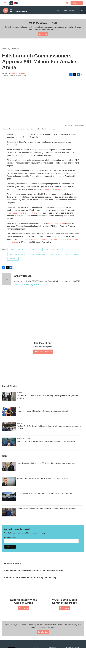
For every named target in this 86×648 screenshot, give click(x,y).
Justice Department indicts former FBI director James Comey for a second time (46, 463)
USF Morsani (56, 254)
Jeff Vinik (13, 258)
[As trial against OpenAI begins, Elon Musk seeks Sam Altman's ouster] (9, 481)
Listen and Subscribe (43, 351)
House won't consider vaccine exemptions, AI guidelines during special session (46, 441)
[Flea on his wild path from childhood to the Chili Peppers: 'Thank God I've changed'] (9, 512)
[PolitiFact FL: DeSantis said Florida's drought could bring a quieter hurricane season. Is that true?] (9, 426)
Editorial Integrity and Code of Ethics (23, 601)
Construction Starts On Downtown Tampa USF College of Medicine (33, 570)
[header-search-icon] (67, 3)
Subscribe (43, 34)
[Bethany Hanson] (6, 279)
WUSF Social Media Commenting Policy (64, 601)
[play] (5, 10)
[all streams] (83, 10)
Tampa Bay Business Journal (54, 189)
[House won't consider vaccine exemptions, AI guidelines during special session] (9, 442)
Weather (19, 423)
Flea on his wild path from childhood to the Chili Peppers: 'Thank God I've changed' (47, 509)
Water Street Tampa (56, 223)
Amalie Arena (35, 249)
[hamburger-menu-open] (5, 3)
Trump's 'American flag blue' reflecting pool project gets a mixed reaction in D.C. (46, 493)
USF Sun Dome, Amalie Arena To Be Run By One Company (30, 578)
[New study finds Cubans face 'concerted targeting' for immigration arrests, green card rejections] (9, 396)
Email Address (10, 537)
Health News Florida (24, 438)
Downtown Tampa (72, 254)
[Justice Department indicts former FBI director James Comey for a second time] (9, 466)
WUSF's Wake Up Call (43, 23)
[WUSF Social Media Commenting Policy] (64, 591)
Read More (23, 608)
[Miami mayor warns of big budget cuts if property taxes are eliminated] (9, 411)
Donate (77, 3)
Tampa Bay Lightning (17, 254)
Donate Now (43, 632)
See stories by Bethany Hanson (27, 284)
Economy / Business (10, 49)
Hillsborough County (37, 254)
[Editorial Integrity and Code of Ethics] (23, 591)
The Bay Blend (43, 343)
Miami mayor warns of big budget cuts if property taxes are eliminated (42, 411)
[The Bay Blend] (43, 315)
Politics (19, 393)
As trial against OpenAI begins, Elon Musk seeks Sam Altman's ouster (42, 478)
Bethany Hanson (18, 73)
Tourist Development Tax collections (21, 213)
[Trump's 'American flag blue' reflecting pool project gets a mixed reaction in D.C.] (9, 496)
